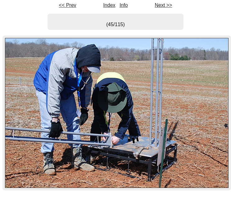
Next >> (163, 5)
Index (109, 5)
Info (123, 5)
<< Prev (67, 5)
